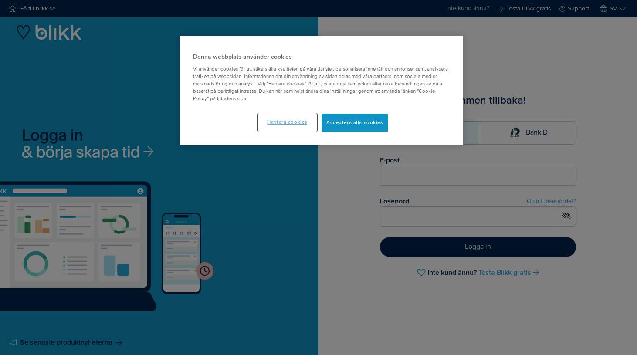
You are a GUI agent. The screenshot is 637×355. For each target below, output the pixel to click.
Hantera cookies (287, 122)
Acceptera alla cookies (354, 122)
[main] (321, 91)
